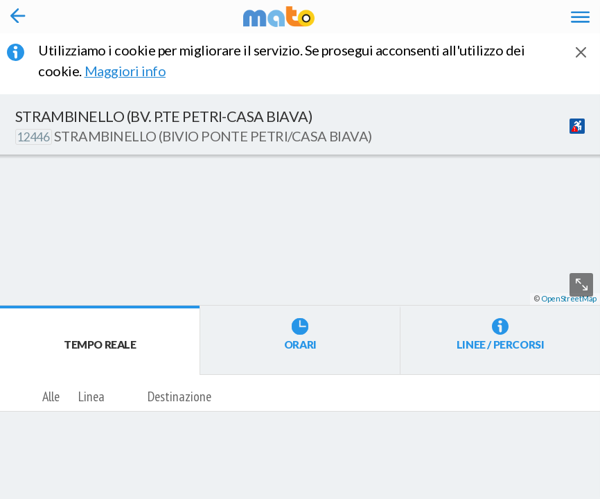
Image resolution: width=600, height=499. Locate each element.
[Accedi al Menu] (580, 16)
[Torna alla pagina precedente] (18, 16)
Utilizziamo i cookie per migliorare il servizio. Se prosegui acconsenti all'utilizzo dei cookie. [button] (281, 60)
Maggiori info (135, 70)
